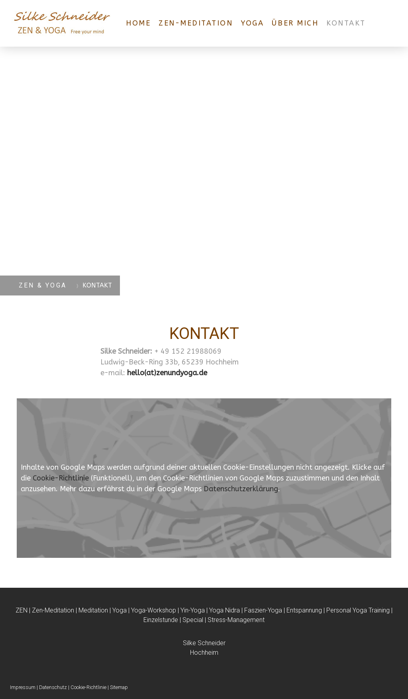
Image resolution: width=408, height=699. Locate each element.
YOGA (252, 23)
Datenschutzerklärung (241, 488)
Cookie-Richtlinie (61, 478)
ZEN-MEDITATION (196, 23)
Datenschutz (53, 687)
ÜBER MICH (295, 23)
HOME (138, 23)
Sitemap (119, 687)
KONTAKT (346, 23)
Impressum (22, 687)
